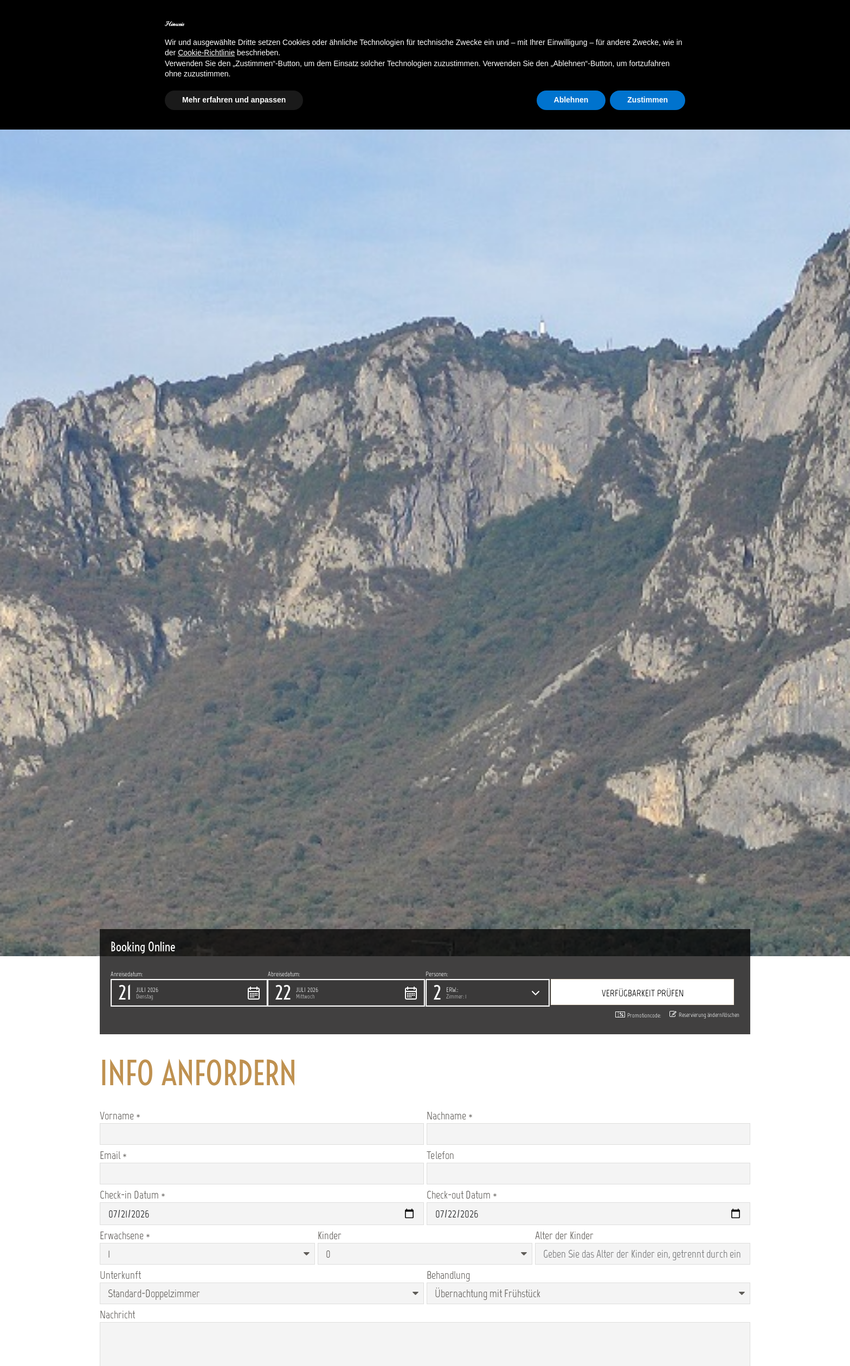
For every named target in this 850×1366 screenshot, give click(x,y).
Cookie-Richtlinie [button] (206, 52)
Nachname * (450, 1115)
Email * (113, 1155)
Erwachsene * (125, 1235)
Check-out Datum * (462, 1194)
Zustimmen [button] (647, 99)
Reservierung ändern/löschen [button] (704, 1015)
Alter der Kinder (564, 1235)
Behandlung (448, 1274)
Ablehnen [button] (571, 99)
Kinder (330, 1235)
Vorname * (120, 1115)
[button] (189, 993)
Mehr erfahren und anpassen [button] (234, 99)
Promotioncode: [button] (638, 1015)
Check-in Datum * (132, 1194)
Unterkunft (120, 1274)
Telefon (440, 1155)
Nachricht (117, 1314)
